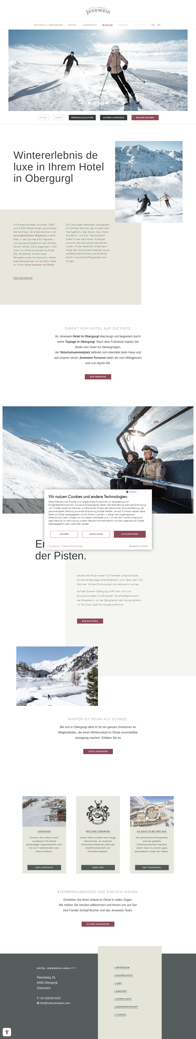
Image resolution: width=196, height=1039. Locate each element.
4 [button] (107, 103)
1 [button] (89, 103)
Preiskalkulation (82, 117)
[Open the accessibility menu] (7, 1032)
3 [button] (101, 103)
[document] (98, 512)
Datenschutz (123, 975)
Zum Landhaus (44, 867)
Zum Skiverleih (23, 278)
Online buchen (145, 117)
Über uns (98, 870)
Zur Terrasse (98, 377)
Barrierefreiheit (126, 1006)
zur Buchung (90, 621)
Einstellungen (96, 534)
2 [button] (95, 103)
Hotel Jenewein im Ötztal (39, 264)
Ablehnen (64, 534)
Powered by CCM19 (138, 546)
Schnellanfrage (113, 117)
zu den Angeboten (98, 924)
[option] (98, 70)
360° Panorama (152, 872)
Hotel (72, 25)
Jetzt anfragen (98, 751)
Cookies (120, 1014)
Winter (107, 25)
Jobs (118, 983)
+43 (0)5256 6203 (49, 998)
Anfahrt (120, 991)
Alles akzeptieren (129, 534)
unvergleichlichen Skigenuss (29, 235)
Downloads (123, 998)
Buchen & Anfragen (48, 25)
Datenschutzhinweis (72, 546)
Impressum (122, 967)
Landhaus (90, 25)
